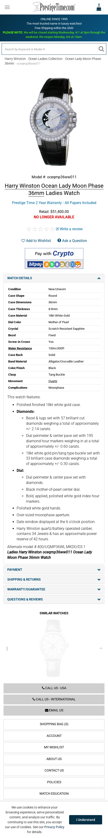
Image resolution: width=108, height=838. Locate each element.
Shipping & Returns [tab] (54, 579)
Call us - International (54, 699)
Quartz (52, 381)
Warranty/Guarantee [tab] (54, 589)
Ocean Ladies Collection (45, 59)
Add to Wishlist (36, 240)
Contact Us (54, 770)
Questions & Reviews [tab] (54, 599)
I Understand (85, 820)
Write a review (69, 229)
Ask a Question (72, 240)
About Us (54, 759)
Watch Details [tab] (54, 278)
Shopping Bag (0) (54, 724)
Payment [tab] (54, 569)
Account (54, 736)
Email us (54, 710)
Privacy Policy (54, 827)
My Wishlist (54, 747)
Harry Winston (15, 59)
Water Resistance (20, 348)
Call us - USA (54, 688)
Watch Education (54, 794)
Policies (54, 782)
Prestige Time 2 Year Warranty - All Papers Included (54, 203)
